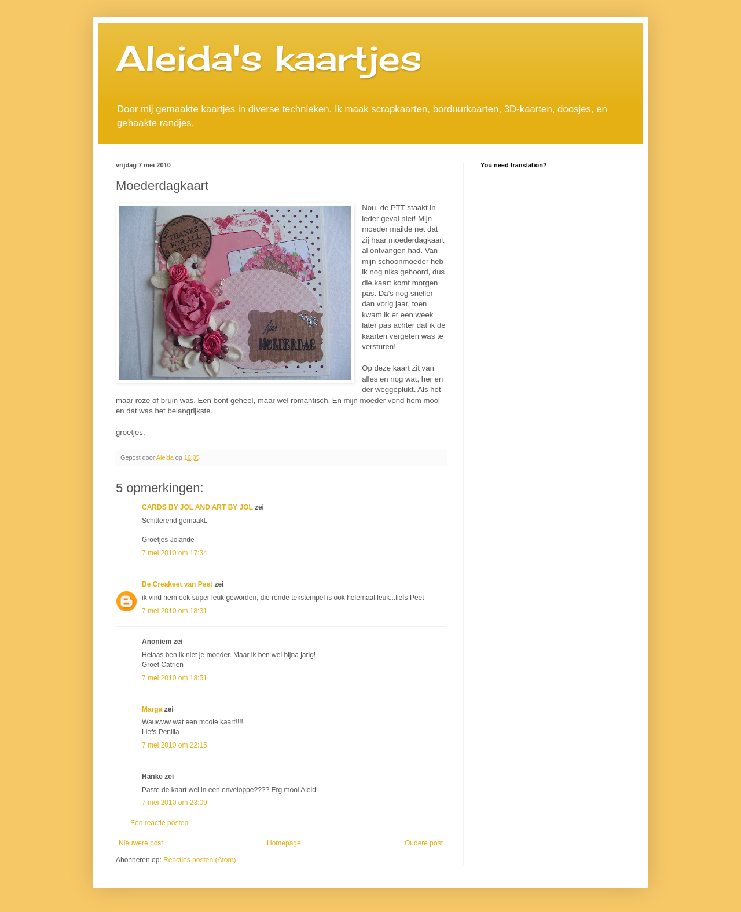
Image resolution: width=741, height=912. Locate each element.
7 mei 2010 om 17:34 (174, 553)
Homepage (284, 843)
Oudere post (424, 843)
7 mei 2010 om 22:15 (174, 745)
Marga (152, 709)
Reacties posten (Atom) (199, 860)
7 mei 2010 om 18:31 (174, 611)
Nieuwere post (141, 843)
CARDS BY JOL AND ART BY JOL (197, 507)
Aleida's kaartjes (269, 57)
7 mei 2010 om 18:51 (174, 678)
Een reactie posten (159, 823)
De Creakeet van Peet (177, 584)
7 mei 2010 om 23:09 (174, 803)
